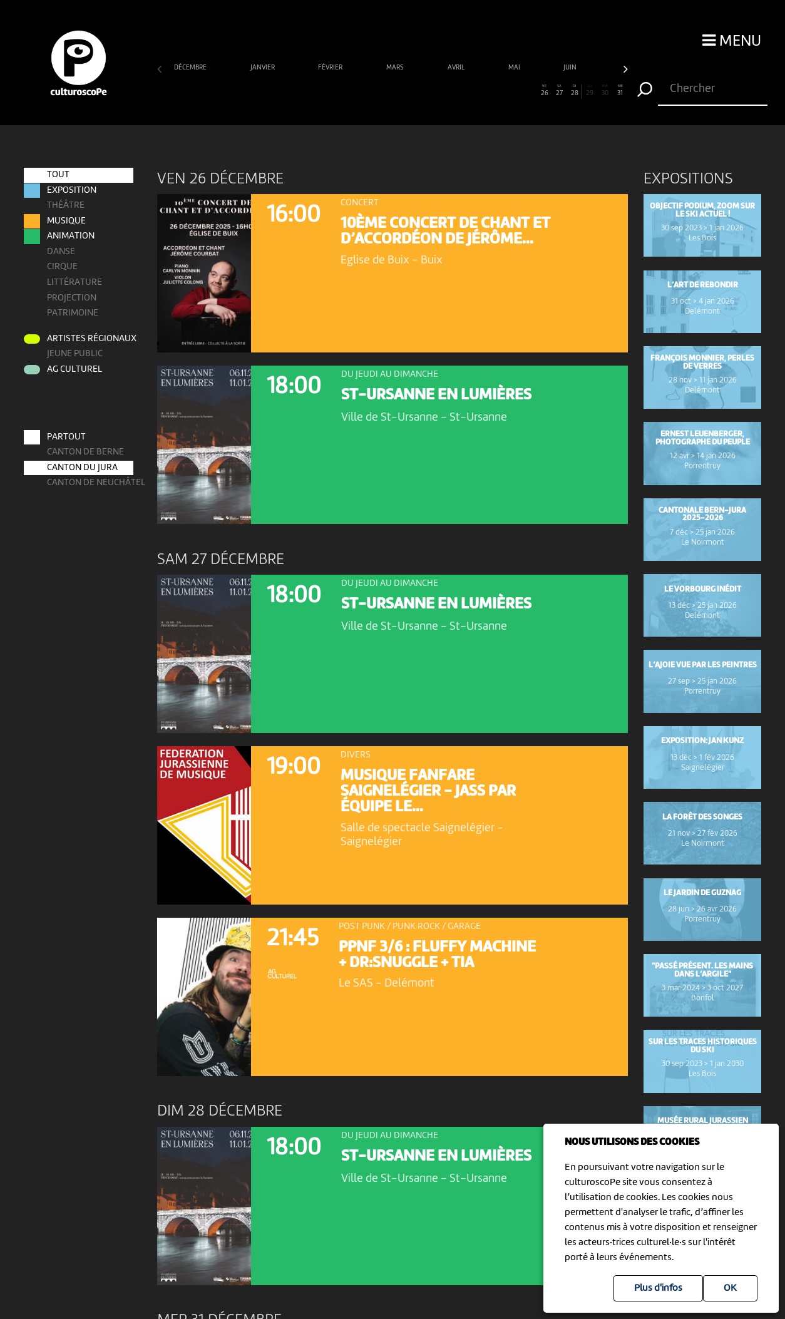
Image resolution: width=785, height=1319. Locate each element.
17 (408, 91)
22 (483, 91)
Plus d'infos (658, 1288)
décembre (191, 67)
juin (570, 67)
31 (620, 91)
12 (332, 91)
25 (529, 91)
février (331, 67)
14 (362, 91)
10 (301, 91)
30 (605, 91)
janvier (263, 67)
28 (575, 91)
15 (377, 91)
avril (457, 67)
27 (560, 91)
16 (393, 91)
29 (590, 91)
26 (544, 91)
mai (514, 67)
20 (453, 91)
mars (395, 67)
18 (423, 91)
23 (498, 91)
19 (438, 91)
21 (468, 91)
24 (514, 91)
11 (316, 91)
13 (347, 91)
